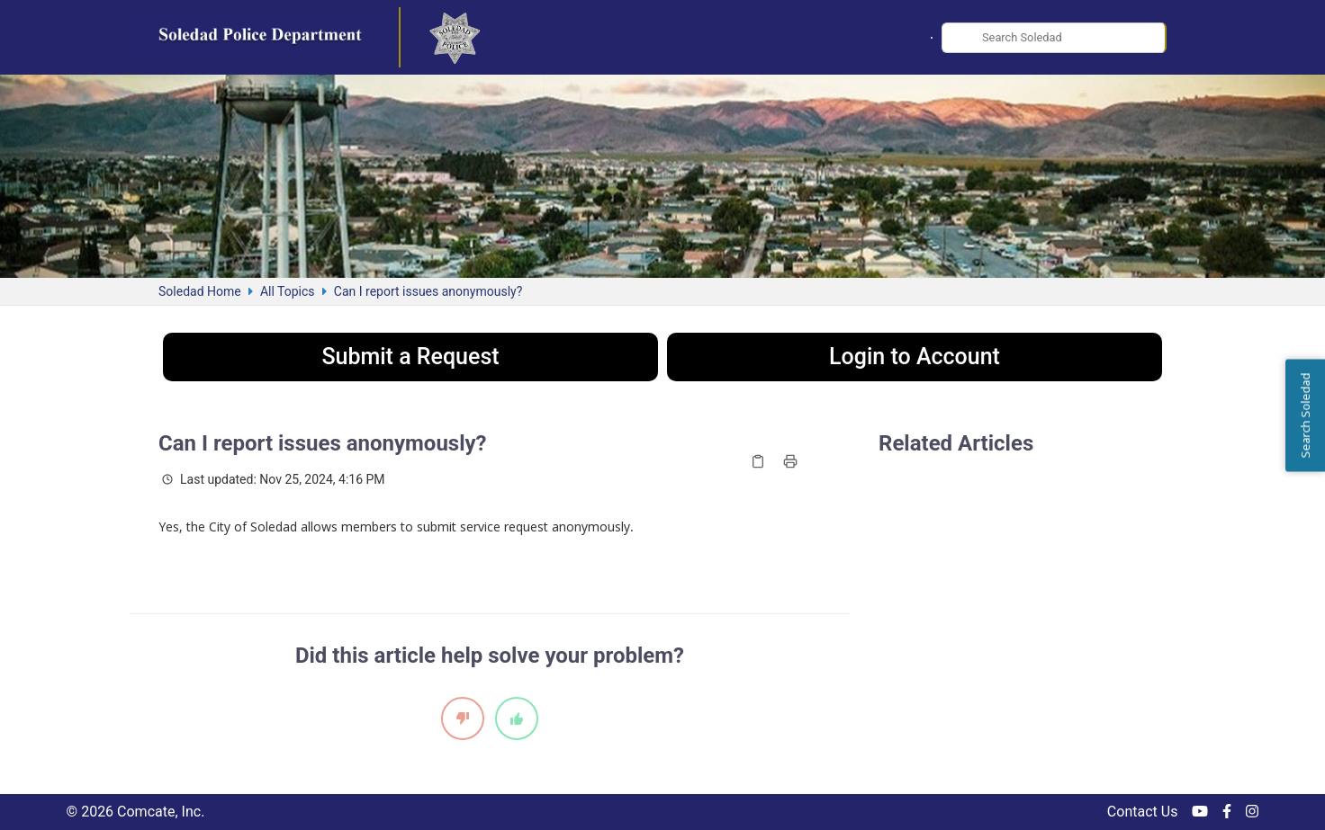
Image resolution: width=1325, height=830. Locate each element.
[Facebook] (1226, 812)
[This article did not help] (462, 718)
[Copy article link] (758, 461)
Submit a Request (410, 357)
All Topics (287, 291)
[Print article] (790, 461)
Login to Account (914, 357)
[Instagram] (1252, 812)
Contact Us (1142, 811)
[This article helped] (516, 718)
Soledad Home (199, 291)
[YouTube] (1200, 812)
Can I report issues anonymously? (428, 291)
